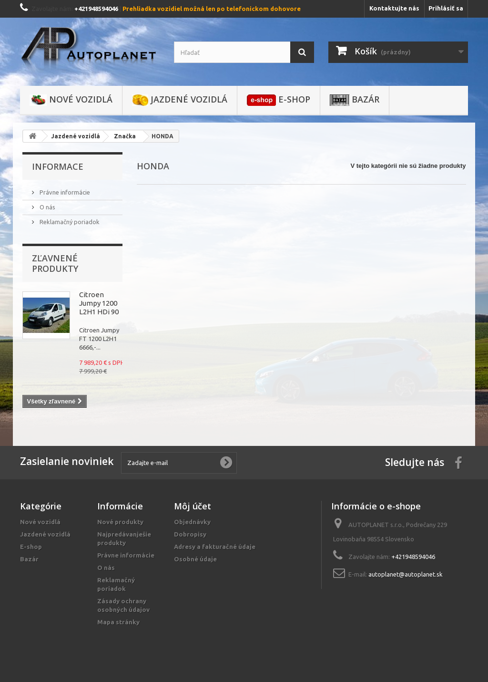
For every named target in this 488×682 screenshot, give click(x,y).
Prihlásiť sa (445, 8)
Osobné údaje (195, 559)
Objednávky (192, 521)
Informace (57, 166)
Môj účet (192, 506)
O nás (46, 207)
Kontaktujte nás (394, 8)
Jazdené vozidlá (179, 99)
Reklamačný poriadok (69, 221)
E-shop (278, 99)
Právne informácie (64, 192)
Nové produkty (120, 521)
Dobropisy (190, 534)
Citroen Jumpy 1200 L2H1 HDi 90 (99, 303)
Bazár (354, 99)
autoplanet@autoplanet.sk (405, 574)
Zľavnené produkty (55, 263)
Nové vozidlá (71, 99)
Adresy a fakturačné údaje (214, 546)
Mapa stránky (118, 622)
